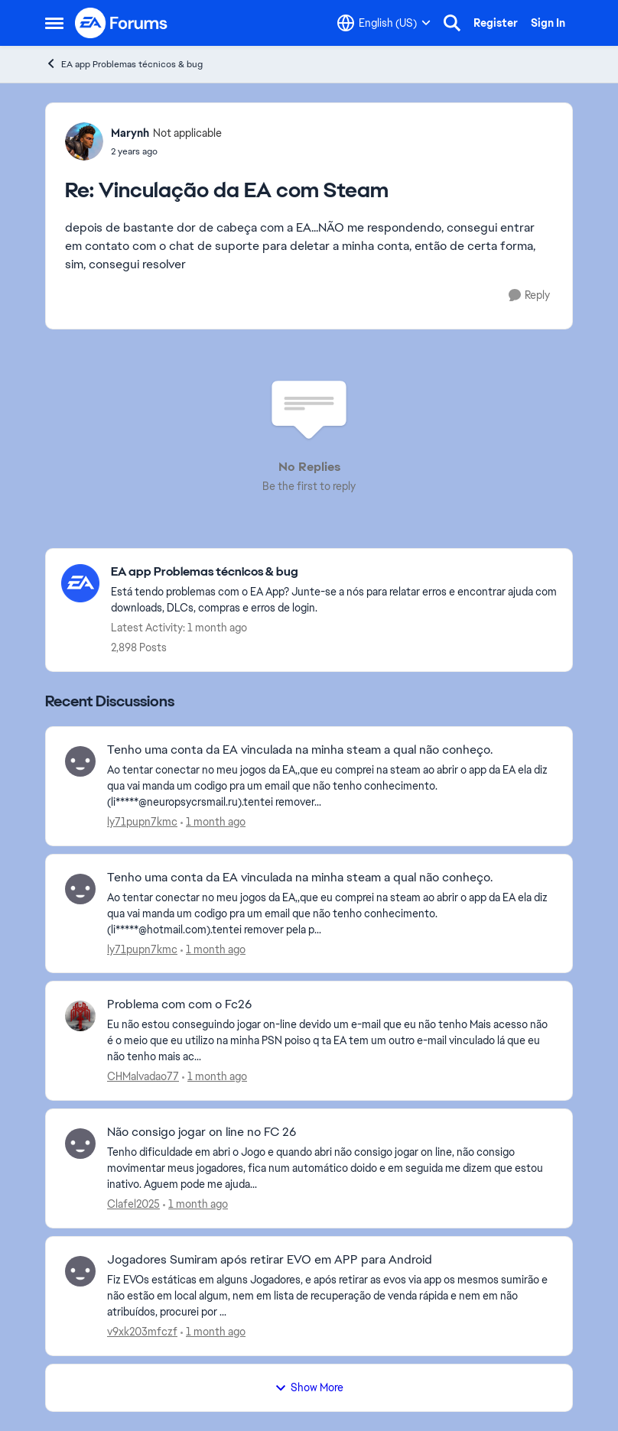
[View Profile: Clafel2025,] (80, 1143)
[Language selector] (383, 23)
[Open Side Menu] (54, 22)
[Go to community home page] (121, 23)
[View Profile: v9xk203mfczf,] (80, 1271)
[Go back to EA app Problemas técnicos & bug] (334, 572)
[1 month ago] (213, 822)
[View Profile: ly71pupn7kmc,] (80, 761)
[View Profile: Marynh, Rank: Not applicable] (84, 141)
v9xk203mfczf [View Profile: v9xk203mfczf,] (142, 1332)
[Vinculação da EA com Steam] (166, 151)
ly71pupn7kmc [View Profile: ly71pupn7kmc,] (142, 822)
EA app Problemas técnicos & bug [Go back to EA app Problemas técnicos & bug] (124, 63)
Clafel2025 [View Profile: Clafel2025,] (133, 1204)
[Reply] (529, 295)
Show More (309, 1387)
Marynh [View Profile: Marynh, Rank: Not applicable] (130, 133)
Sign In (548, 23)
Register (495, 23)
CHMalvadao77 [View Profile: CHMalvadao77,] (143, 1076)
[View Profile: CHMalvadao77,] (80, 1016)
